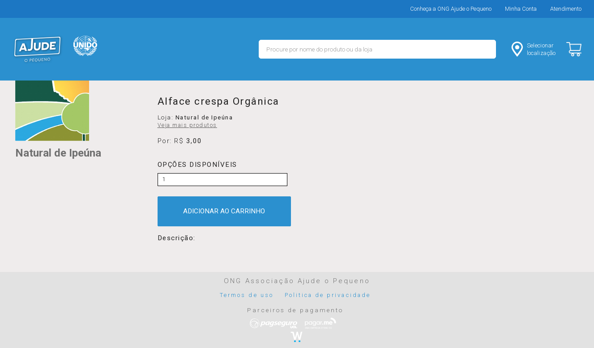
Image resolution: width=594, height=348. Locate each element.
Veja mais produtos (187, 125)
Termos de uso (246, 295)
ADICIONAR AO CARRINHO (224, 211)
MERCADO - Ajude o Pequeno (37, 49)
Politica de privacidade (328, 295)
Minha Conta (521, 8)
